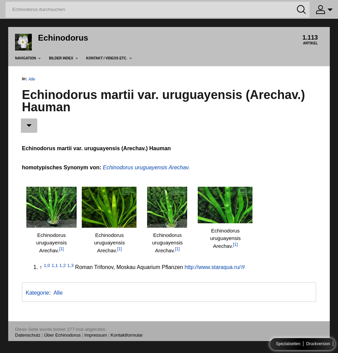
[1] (61, 248)
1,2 (63, 265)
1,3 (70, 265)
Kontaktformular (126, 335)
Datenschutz (27, 335)
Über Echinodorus (62, 335)
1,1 (55, 265)
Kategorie (37, 293)
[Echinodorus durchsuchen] (157, 9)
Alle (31, 79)
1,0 (47, 265)
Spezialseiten (288, 344)
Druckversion (318, 344)
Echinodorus (63, 37)
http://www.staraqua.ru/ (212, 267)
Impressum (95, 335)
